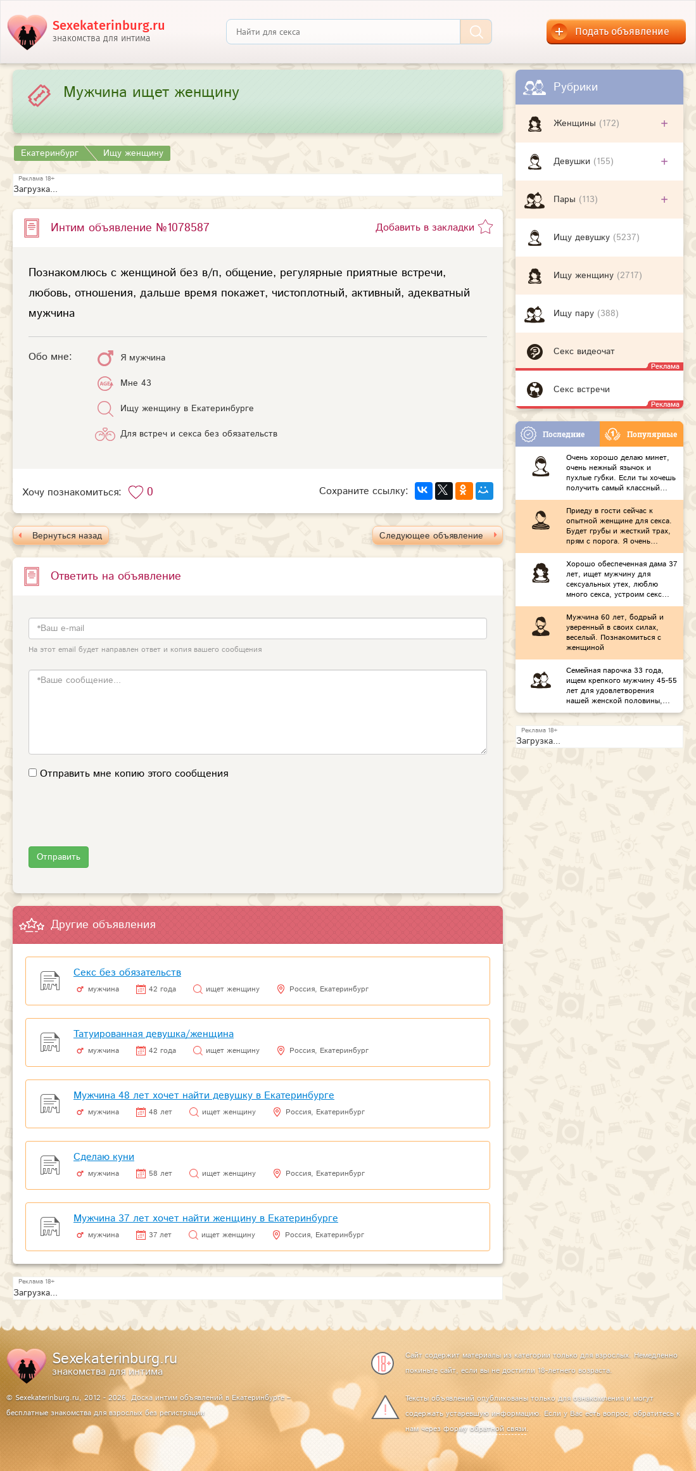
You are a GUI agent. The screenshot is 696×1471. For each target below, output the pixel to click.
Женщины (576, 123)
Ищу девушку (583, 237)
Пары (566, 199)
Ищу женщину (585, 275)
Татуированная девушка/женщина (153, 1034)
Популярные (641, 434)
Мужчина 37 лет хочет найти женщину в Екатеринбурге (205, 1218)
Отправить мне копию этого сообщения (134, 774)
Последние (553, 434)
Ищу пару (575, 313)
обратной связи (498, 1428)
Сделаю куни (103, 1157)
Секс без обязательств (127, 972)
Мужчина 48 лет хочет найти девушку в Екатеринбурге (203, 1095)
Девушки (573, 161)
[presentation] (124, 821)
